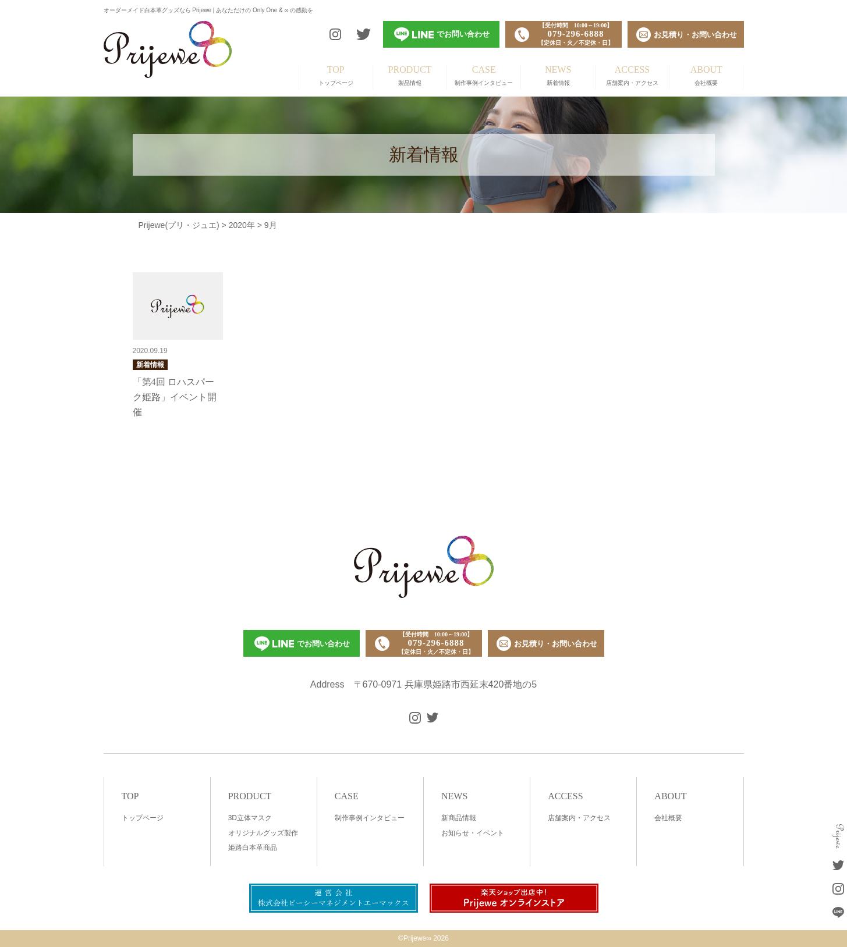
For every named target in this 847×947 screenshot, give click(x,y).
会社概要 (706, 75)
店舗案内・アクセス (632, 75)
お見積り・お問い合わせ (547, 643)
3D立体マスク (250, 818)
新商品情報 (458, 818)
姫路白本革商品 (252, 847)
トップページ (336, 75)
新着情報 (557, 75)
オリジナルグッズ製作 (263, 833)
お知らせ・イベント (472, 833)
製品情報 (410, 75)
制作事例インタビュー (484, 75)
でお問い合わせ (302, 643)
